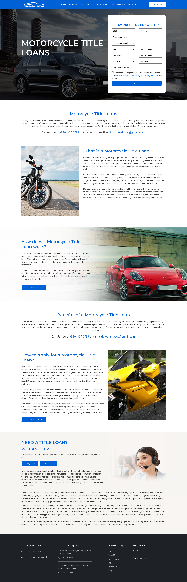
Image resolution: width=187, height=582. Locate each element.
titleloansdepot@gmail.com (127, 132)
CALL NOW (157, 4)
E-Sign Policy (134, 75)
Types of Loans (86, 4)
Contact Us (133, 4)
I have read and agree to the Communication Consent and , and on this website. (137, 75)
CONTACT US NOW (33, 287)
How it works (102, 4)
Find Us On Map (140, 558)
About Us (73, 4)
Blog (110, 570)
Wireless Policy (121, 75)
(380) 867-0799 (69, 132)
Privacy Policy (149, 75)
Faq (112, 4)
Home (63, 4)
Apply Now (121, 4)
